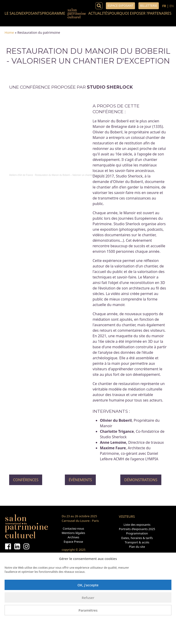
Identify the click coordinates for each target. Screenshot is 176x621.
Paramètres (88, 610)
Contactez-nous (73, 528)
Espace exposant (120, 5)
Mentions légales (73, 533)
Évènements (80, 479)
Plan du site (137, 547)
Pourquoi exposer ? (128, 13)
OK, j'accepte (88, 585)
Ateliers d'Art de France (21, 175)
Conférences (25, 479)
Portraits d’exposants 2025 (137, 529)
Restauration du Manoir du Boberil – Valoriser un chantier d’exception (70, 175)
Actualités (98, 13)
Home (9, 32)
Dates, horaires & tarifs (137, 538)
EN (172, 6)
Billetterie (148, 5)
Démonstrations (140, 479)
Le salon (13, 13)
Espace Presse (73, 542)
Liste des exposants (137, 525)
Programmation (137, 533)
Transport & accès (137, 542)
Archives (73, 537)
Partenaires (159, 13)
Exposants (31, 13)
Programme (53, 13)
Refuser (88, 597)
